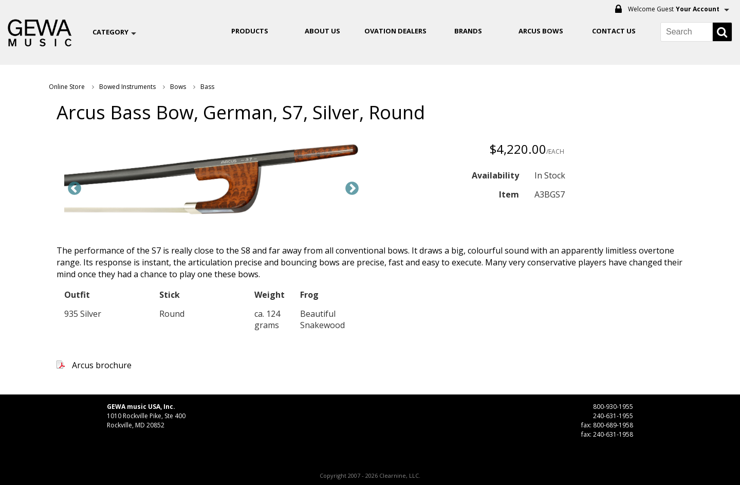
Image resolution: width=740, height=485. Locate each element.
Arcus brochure (102, 365)
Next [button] (352, 188)
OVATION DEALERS (395, 30)
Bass (207, 86)
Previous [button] (74, 188)
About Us (322, 30)
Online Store (67, 86)
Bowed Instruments (127, 86)
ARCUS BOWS (541, 30)
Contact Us (614, 30)
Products (249, 30)
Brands (468, 30)
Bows (178, 86)
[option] (213, 181)
